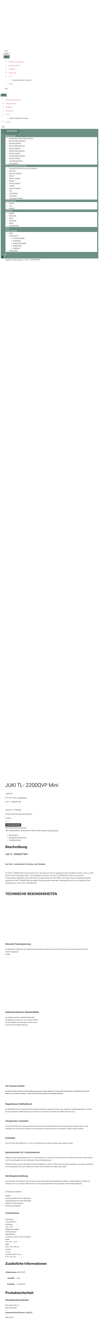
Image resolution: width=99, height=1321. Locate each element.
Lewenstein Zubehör (16, 198)
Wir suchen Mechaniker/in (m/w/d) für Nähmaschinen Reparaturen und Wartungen (19, 1295)
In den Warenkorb (13, 424)
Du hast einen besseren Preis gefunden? (18, 413)
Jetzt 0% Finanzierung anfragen (16, 426)
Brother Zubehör (14, 153)
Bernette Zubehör (15, 143)
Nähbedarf (10, 211)
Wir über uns (12, 73)
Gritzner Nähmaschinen (17, 156)
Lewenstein (13, 196)
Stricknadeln (15, 236)
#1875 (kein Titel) (13, 1264)
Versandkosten (22, 396)
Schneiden (12, 221)
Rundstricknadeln (19, 238)
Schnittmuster (14, 226)
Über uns (9, 1314)
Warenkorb (10, 1273)
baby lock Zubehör (15, 173)
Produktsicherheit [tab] (15, 439)
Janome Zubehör (15, 188)
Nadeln (11, 213)
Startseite (8, 260)
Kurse (7, 228)
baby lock (12, 171)
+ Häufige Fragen (81, 1176)
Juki (10, 191)
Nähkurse (10, 1311)
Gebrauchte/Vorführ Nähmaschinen (21, 138)
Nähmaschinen (12, 136)
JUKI (18, 877)
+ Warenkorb (80, 1182)
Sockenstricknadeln (19, 243)
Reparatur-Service (14, 65)
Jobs (11, 76)
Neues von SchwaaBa (15, 1283)
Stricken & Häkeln (12, 231)
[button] (6, 51)
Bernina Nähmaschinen (17, 146)
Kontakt (11, 84)
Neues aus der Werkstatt (16, 62)
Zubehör (12, 208)
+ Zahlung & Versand (63, 1182)
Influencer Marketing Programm (21, 80)
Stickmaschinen (12, 201)
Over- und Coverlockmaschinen (17, 166)
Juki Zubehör (13, 163)
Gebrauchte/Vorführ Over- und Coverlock (23, 168)
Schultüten (12, 69)
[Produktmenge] (7, 421)
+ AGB (59, 1173)
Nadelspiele (17, 241)
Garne (11, 218)
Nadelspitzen (17, 246)
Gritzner (12, 181)
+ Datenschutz (62, 1179)
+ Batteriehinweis (62, 1185)
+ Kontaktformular (81, 1179)
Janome (12, 186)
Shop (8, 1267)
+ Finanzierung (80, 1185)
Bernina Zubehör (14, 148)
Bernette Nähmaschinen (17, 141)
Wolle (11, 233)
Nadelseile (16, 248)
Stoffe (11, 223)
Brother (11, 176)
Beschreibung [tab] (13, 434)
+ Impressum (61, 1176)
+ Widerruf (61, 1188)
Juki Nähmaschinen (16, 161)
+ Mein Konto (80, 1173)
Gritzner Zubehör (15, 158)
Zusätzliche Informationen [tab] (18, 436)
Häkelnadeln (13, 250)
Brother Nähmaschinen (17, 151)
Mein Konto (10, 1270)
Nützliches (12, 216)
